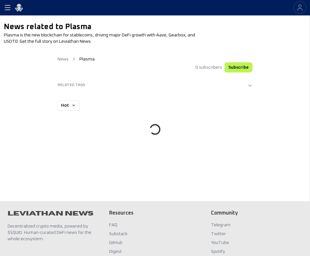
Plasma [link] (87, 59)
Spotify (218, 251)
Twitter (218, 234)
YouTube (220, 242)
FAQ (113, 225)
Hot (68, 105)
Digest (115, 251)
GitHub (115, 242)
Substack (118, 234)
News (63, 59)
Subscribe (238, 67)
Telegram (221, 225)
